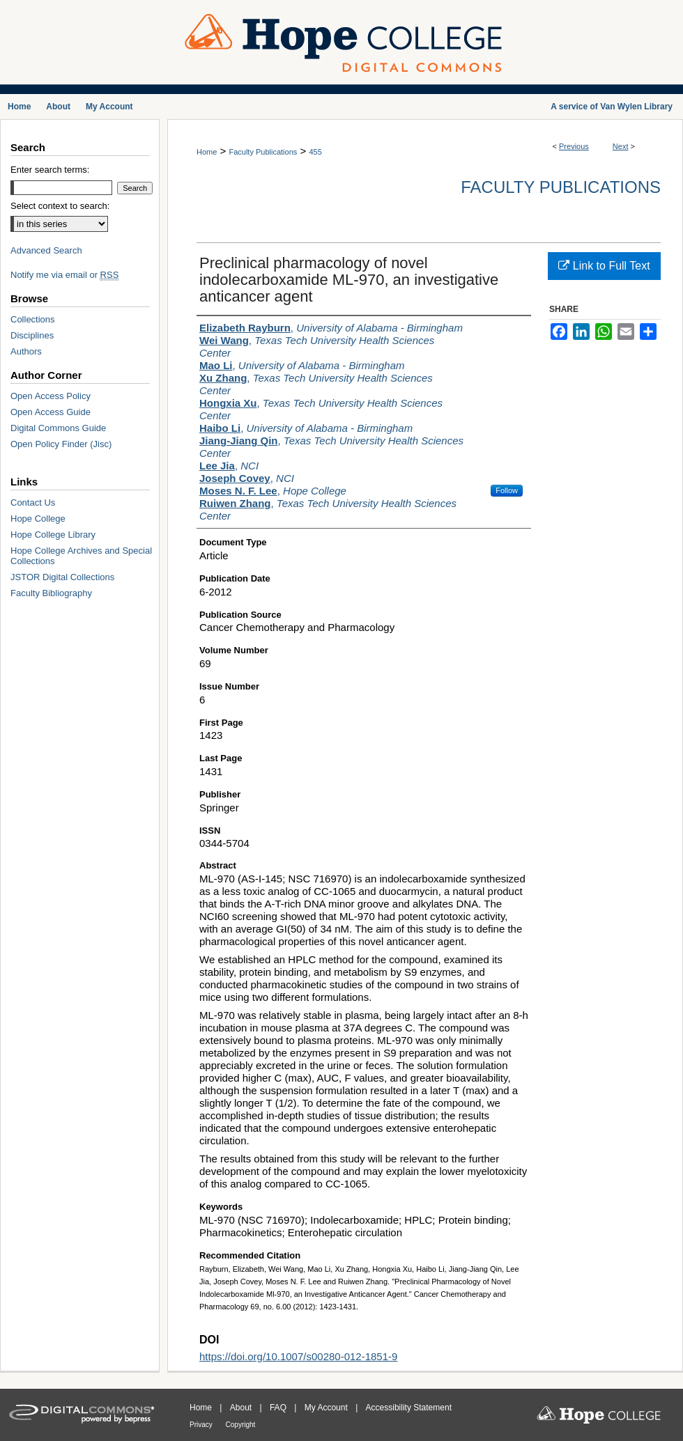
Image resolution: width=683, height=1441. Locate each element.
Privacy (202, 1424)
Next (621, 146)
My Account (327, 1407)
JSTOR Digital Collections (62, 577)
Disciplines (32, 335)
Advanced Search (46, 250)
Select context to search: (59, 206)
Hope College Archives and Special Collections (81, 555)
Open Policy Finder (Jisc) (61, 444)
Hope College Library (52, 534)
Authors (26, 351)
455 (315, 152)
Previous (574, 146)
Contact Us (32, 502)
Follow (507, 490)
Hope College (38, 518)
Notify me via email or (64, 275)
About (242, 1407)
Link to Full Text (604, 266)
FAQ (279, 1407)
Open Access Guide (50, 412)
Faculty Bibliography (51, 593)
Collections (32, 319)
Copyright (241, 1424)
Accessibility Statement (409, 1407)
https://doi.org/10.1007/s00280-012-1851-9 (298, 1356)
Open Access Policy (50, 396)
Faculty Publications (263, 152)
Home (207, 152)
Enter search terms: (49, 169)
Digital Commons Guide (58, 428)
